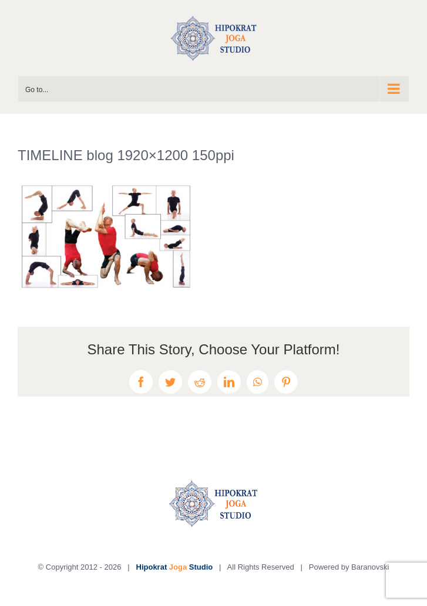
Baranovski (370, 567)
